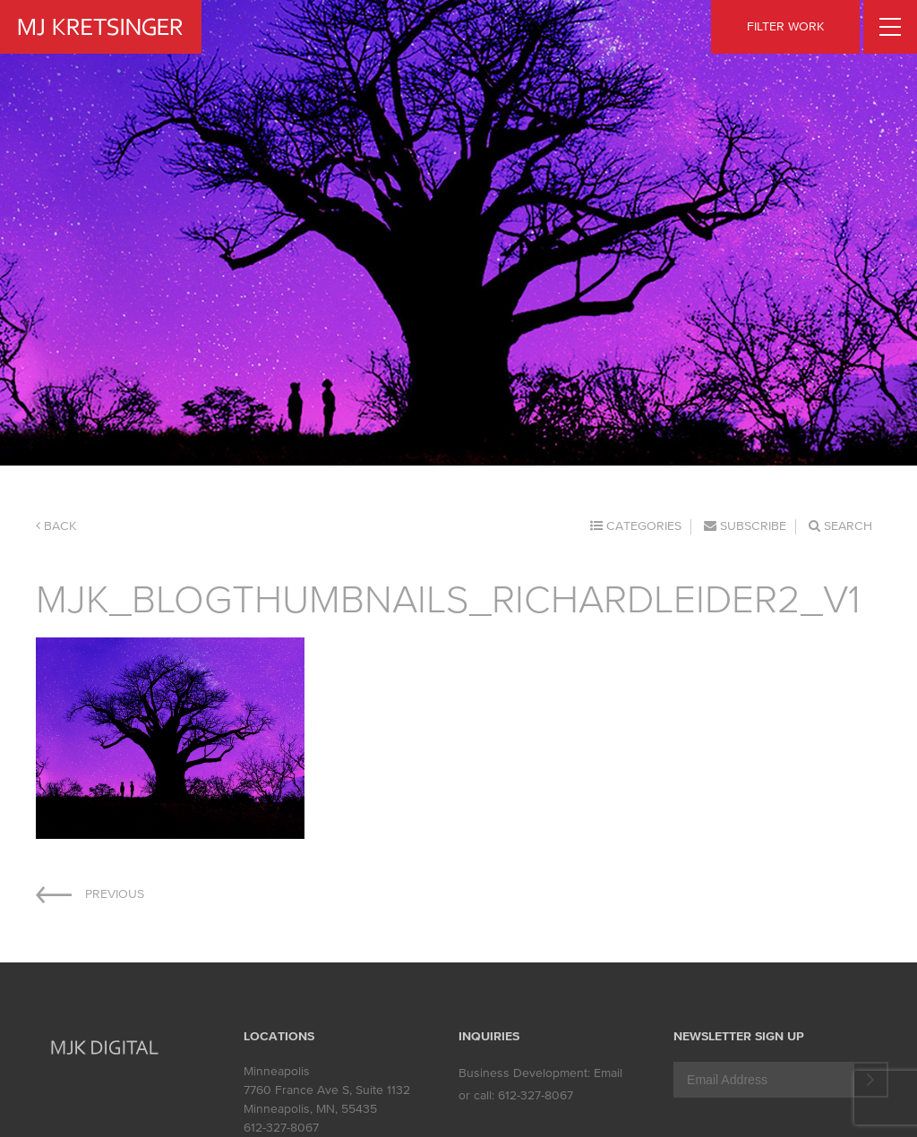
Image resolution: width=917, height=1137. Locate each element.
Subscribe (745, 526)
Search (840, 526)
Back (56, 526)
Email (608, 1073)
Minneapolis (277, 1071)
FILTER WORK (785, 26)
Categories (635, 526)
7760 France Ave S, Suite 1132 (327, 1090)
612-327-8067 (281, 1127)
